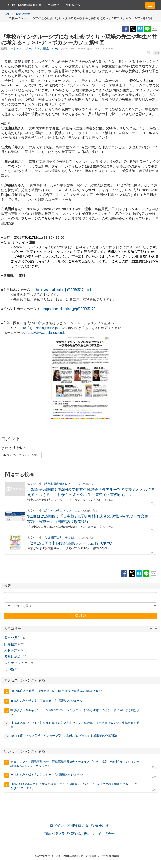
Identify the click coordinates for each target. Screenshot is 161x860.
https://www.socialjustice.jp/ (46, 332)
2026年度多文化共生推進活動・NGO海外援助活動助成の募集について (56, 691)
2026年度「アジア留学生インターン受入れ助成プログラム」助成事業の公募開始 (63, 735)
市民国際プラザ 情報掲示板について (73, 834)
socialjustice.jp (47, 328)
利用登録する (77, 825)
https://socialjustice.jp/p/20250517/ (69, 309)
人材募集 (11, 650)
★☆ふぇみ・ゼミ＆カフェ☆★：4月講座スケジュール (46, 700)
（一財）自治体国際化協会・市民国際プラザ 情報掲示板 (43, 5)
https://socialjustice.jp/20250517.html (63, 290)
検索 (80, 615)
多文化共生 (12, 638)
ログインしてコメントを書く (21, 455)
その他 (9, 669)
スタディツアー (16, 663)
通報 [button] (148, 52)
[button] (156, 53)
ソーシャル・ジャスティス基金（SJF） (34, 48)
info (23, 328)
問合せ (110, 834)
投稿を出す (100, 825)
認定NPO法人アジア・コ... (62, 510)
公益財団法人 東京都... (60, 537)
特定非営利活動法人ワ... (60, 484)
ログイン (57, 825)
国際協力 (11, 644)
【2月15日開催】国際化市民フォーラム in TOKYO (69, 543)
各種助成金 (12, 656)
